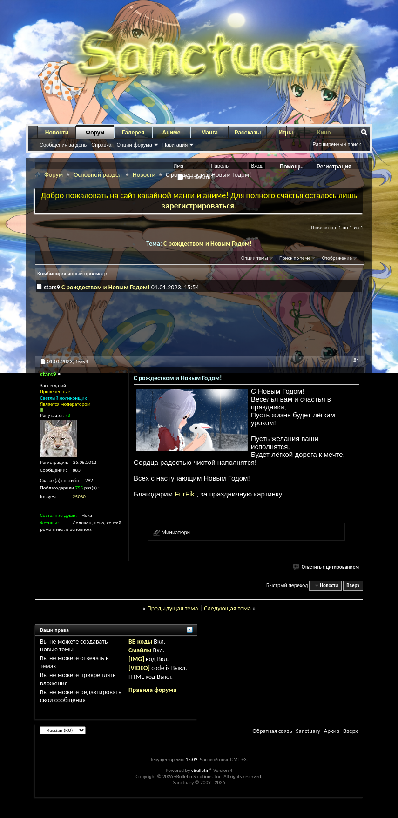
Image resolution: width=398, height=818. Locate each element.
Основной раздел (98, 175)
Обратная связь (272, 730)
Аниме (171, 132)
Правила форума (152, 690)
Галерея (133, 132)
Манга (209, 132)
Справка (101, 145)
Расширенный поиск (336, 144)
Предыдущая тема (172, 608)
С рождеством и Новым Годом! (207, 244)
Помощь (291, 166)
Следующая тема (227, 608)
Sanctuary (308, 730)
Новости (56, 132)
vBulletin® (201, 770)
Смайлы (139, 650)
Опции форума (134, 145)
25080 (79, 497)
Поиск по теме (294, 258)
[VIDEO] (139, 668)
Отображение (337, 258)
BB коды (140, 641)
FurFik (185, 494)
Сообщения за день (63, 145)
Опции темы (254, 258)
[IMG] (136, 659)
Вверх (352, 586)
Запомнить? (195, 177)
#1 (356, 360)
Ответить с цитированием (326, 567)
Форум (95, 132)
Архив (331, 730)
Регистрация (334, 166)
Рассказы (248, 132)
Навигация (175, 145)
